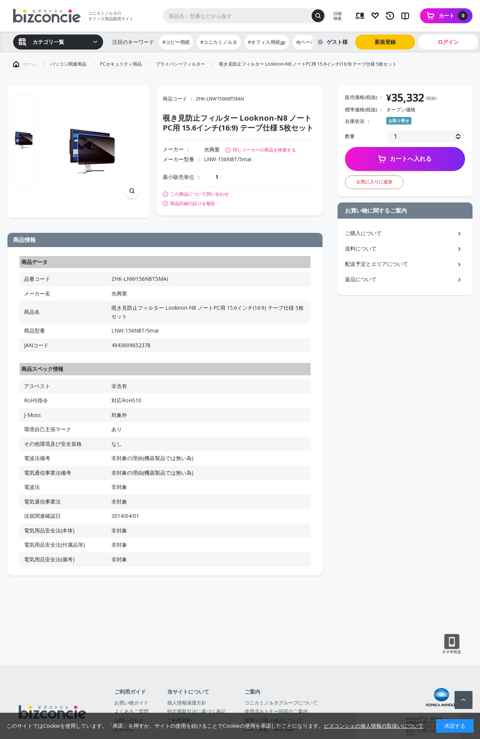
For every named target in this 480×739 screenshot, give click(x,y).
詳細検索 (337, 15)
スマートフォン (451, 644)
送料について (360, 248)
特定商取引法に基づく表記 (196, 711)
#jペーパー (308, 42)
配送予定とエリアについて (376, 263)
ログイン (448, 41)
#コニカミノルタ (218, 42)
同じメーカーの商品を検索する (264, 150)
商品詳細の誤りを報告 (192, 204)
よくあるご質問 (131, 711)
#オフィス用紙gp (267, 42)
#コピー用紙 (176, 42)
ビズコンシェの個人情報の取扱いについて (373, 725)
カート (453, 16)
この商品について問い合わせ (199, 194)
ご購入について (363, 233)
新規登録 (385, 41)
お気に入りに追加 (374, 181)
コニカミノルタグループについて (281, 702)
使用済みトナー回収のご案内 (276, 711)
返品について (360, 279)
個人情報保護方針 (186, 702)
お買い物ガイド (131, 702)
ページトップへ (463, 700)
